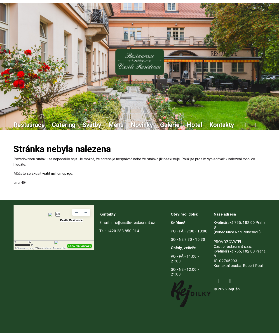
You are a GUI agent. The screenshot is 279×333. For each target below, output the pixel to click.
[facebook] (245, 125)
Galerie (170, 125)
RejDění (234, 289)
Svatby (91, 125)
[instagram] (256, 125)
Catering (63, 125)
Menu (116, 125)
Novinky (142, 125)
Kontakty (221, 125)
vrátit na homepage (57, 173)
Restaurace (29, 125)
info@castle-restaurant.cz (132, 222)
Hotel (194, 125)
